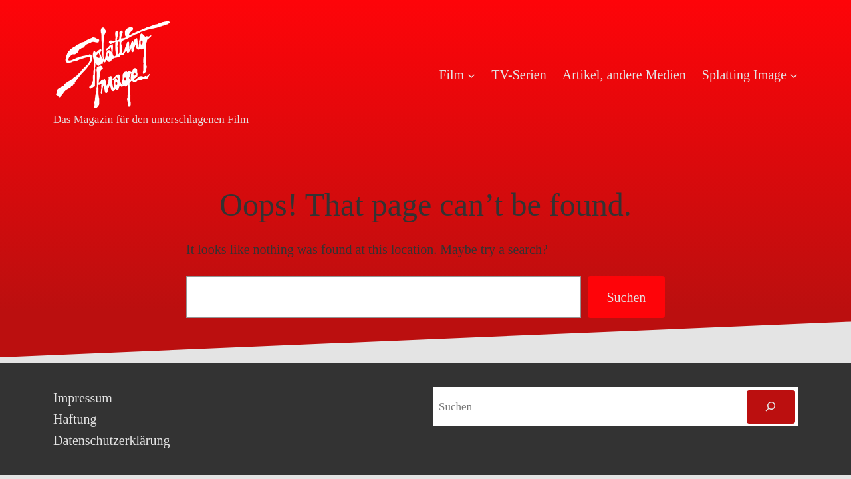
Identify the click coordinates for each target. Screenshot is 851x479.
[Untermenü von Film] (471, 75)
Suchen (626, 297)
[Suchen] (771, 407)
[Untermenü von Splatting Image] (794, 75)
